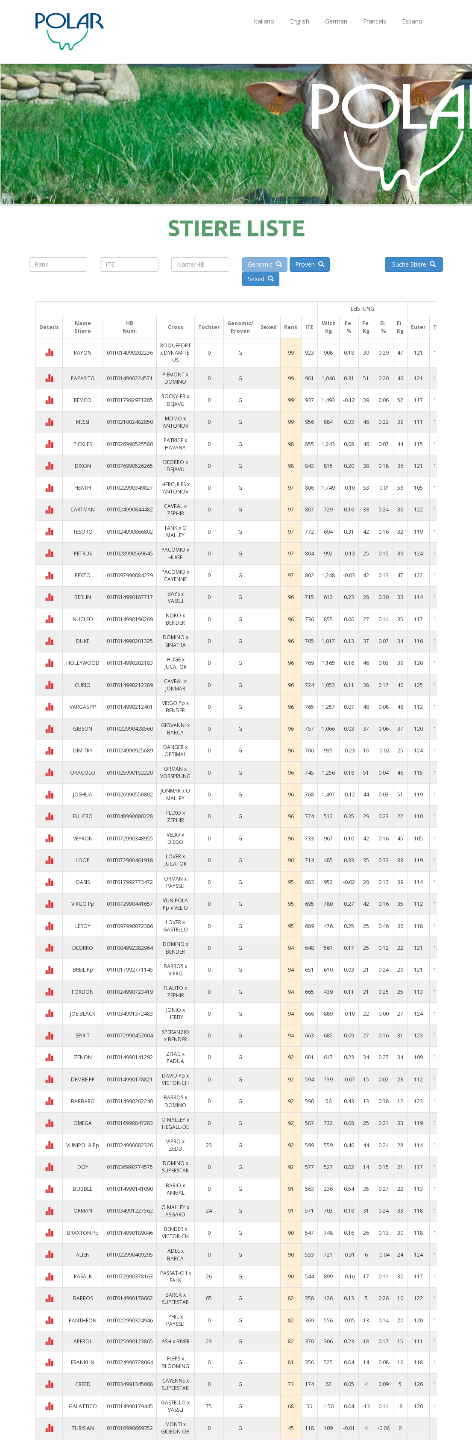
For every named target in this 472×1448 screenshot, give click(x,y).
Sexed (261, 279)
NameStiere (82, 327)
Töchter (209, 327)
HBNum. (130, 327)
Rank (291, 327)
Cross (175, 327)
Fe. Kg (366, 327)
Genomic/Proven (240, 327)
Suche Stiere (414, 264)
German (336, 21)
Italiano (264, 21)
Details (49, 327)
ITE (309, 327)
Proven (309, 264)
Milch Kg (328, 327)
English (299, 21)
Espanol (413, 21)
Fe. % (349, 327)
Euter (418, 327)
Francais (374, 21)
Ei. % (383, 327)
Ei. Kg (400, 327)
